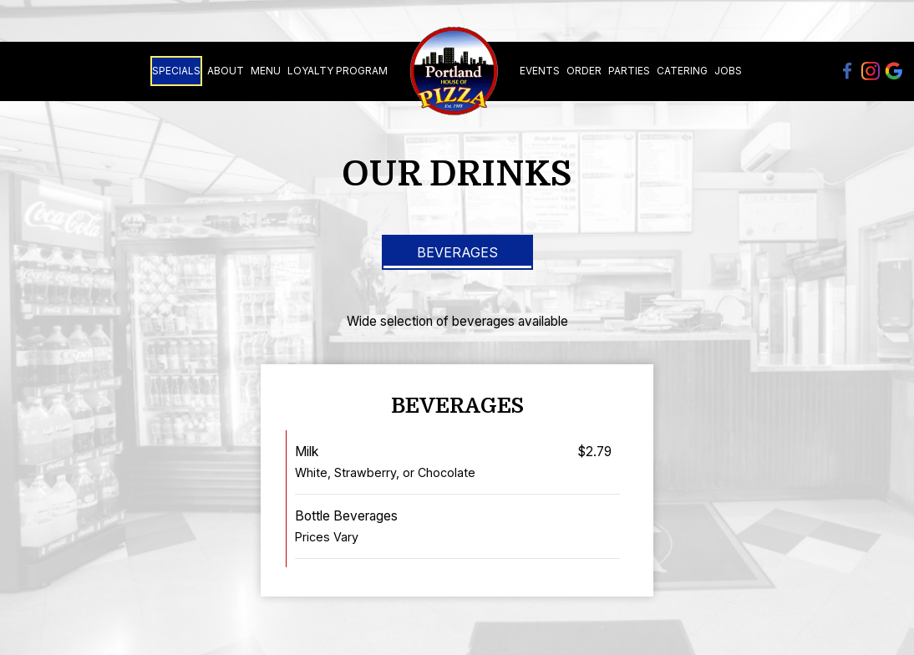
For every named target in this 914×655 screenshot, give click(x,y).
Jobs (728, 70)
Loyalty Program (337, 70)
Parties (629, 70)
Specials (176, 70)
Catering (682, 70)
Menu (266, 70)
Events (540, 70)
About (225, 70)
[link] (453, 71)
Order (584, 70)
